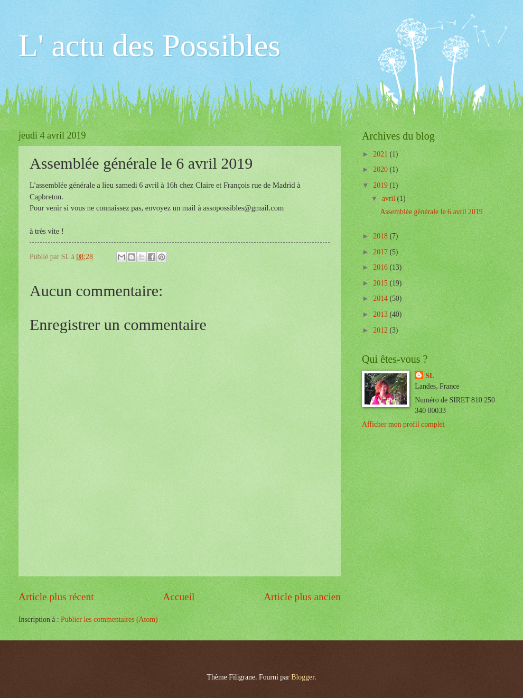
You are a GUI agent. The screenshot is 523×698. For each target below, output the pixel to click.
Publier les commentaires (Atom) (109, 619)
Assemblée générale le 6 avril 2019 (431, 212)
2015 (381, 283)
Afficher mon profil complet (403, 424)
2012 (381, 330)
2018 (381, 236)
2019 (381, 185)
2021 (381, 154)
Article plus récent (56, 596)
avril (389, 199)
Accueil (178, 596)
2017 (381, 252)
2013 (381, 314)
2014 (381, 298)
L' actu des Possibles (149, 45)
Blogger (302, 677)
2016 (381, 267)
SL (429, 376)
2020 (381, 169)
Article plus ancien (302, 596)
